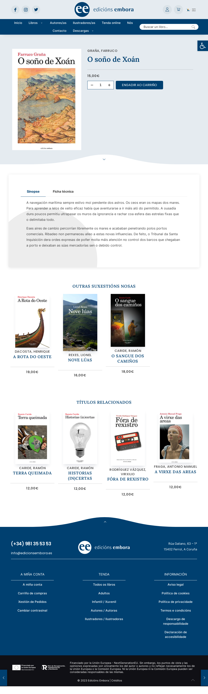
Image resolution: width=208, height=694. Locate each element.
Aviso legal (176, 592)
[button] (202, 46)
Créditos (116, 688)
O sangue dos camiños (127, 362)
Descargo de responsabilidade (175, 629)
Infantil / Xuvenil (104, 609)
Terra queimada (32, 480)
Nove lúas (80, 363)
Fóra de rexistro (128, 486)
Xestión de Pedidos (32, 609)
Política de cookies (176, 601)
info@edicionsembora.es (31, 560)
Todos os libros (104, 592)
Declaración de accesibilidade (176, 642)
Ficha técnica (63, 191)
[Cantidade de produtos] (100, 85)
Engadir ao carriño (139, 85)
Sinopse (33, 191)
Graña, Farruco (102, 50)
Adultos (104, 601)
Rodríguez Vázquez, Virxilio (127, 479)
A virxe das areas (175, 477)
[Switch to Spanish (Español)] (194, 9)
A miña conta (32, 592)
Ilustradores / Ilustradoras (104, 627)
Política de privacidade (176, 609)
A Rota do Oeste (32, 360)
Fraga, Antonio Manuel (175, 472)
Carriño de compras (32, 601)
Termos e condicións (175, 618)
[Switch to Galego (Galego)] (188, 9)
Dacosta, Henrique (32, 355)
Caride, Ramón (128, 354)
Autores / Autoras (104, 618)
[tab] (33, 191)
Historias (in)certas (80, 483)
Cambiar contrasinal (32, 618)
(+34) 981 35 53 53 (31, 551)
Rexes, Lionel (80, 359)
